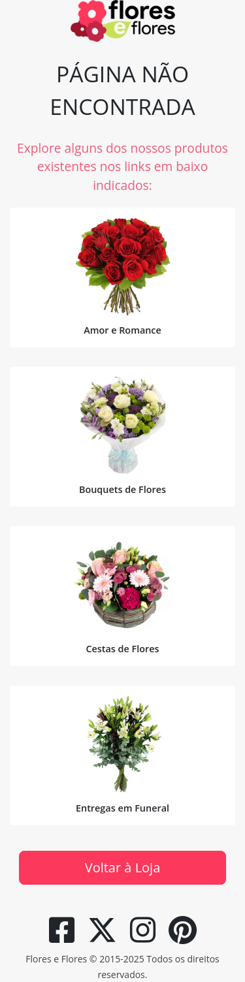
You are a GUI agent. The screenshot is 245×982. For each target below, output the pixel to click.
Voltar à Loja (123, 867)
